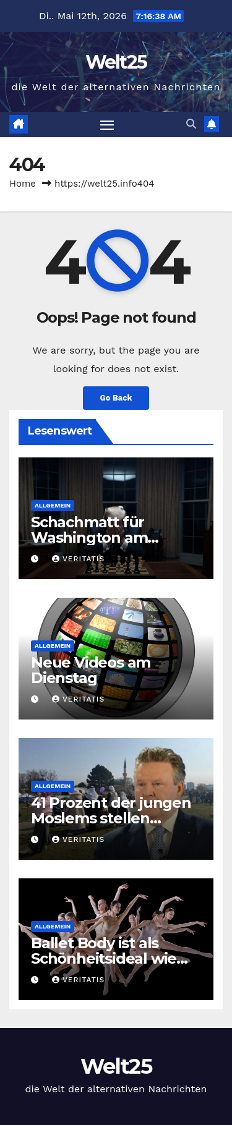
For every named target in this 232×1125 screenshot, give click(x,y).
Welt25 (116, 62)
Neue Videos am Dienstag (90, 670)
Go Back (116, 397)
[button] (191, 124)
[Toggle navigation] (107, 125)
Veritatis (78, 558)
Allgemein (53, 505)
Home (22, 183)
